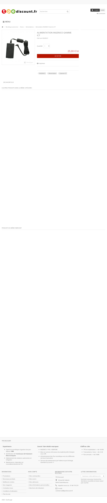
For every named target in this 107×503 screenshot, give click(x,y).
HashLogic (9, 500)
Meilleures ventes (8, 482)
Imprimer (42, 63)
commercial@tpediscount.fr (64, 491)
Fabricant (39, 38)
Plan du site (6, 494)
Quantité (40, 46)
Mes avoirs (32, 479)
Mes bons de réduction (36, 488)
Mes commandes (34, 476)
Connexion (101, 13)
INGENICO (42, 73)
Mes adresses (33, 482)
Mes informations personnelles (39, 485)
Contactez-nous (8, 488)
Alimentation (52, 73)
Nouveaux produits (9, 479)
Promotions (6, 476)
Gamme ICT (63, 73)
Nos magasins (7, 485)
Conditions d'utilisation (10, 491)
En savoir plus (8, 82)
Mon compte (32, 472)
